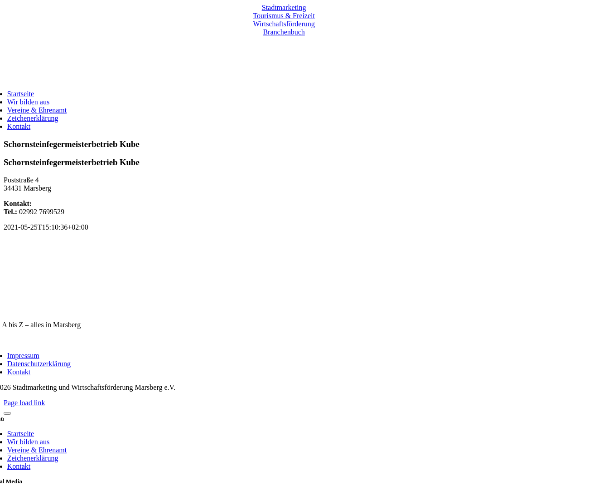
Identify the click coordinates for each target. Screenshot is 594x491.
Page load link (24, 403)
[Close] (7, 413)
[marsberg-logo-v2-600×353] (284, 309)
